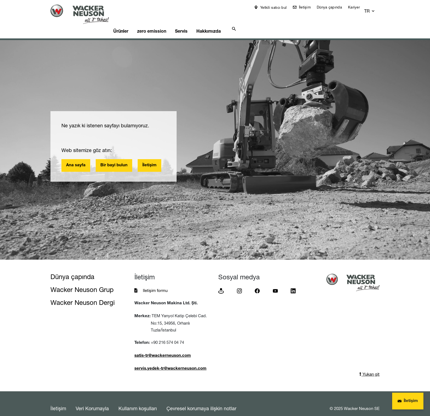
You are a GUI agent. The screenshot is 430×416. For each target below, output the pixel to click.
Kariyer (358, 7)
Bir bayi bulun (114, 156)
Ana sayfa (76, 156)
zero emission (165, 21)
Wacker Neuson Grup (82, 280)
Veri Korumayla (92, 399)
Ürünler (131, 21)
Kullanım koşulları (137, 399)
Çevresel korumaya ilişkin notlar (201, 399)
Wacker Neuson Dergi (82, 293)
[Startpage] (83, 14)
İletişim (308, 7)
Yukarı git (369, 364)
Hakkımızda (229, 21)
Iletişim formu (155, 281)
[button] (375, 7)
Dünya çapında (333, 7)
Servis (198, 21)
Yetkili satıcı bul (277, 7)
